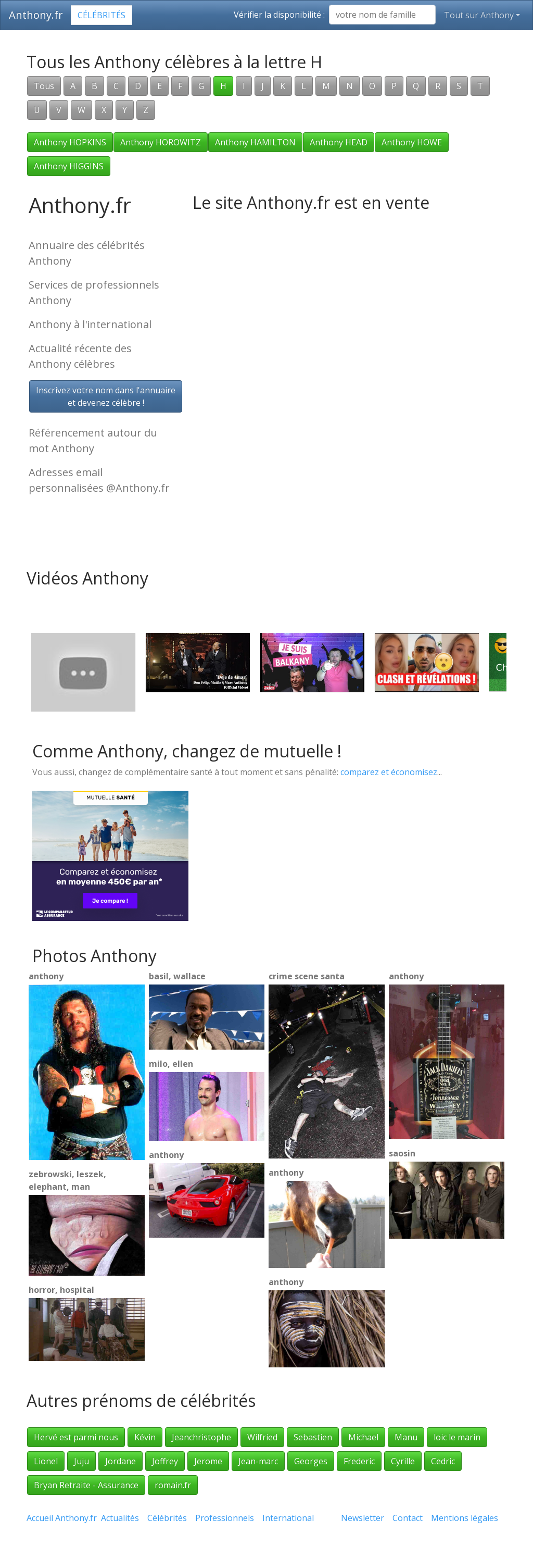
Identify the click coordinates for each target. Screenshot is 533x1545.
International (288, 1518)
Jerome (208, 1461)
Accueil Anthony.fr (62, 1518)
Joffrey (165, 1461)
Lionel (46, 1461)
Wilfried (262, 1437)
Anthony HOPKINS (70, 142)
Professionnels (224, 1518)
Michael (363, 1437)
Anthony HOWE (412, 142)
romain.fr (173, 1485)
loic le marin (457, 1437)
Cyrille (403, 1461)
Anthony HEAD (338, 142)
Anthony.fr (36, 15)
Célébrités (101, 15)
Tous (44, 86)
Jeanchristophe (201, 1437)
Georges (310, 1461)
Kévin (145, 1437)
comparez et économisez (388, 772)
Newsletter (362, 1518)
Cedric (443, 1461)
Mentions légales (464, 1518)
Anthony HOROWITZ (160, 142)
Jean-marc (258, 1461)
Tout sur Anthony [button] (479, 15)
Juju (81, 1461)
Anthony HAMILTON (255, 142)
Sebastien (313, 1437)
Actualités (120, 1518)
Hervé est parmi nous (76, 1437)
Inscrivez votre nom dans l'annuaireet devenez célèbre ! (105, 396)
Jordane (120, 1461)
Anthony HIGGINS (69, 166)
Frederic (359, 1461)
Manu (406, 1437)
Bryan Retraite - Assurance (86, 1485)
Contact (407, 1518)
